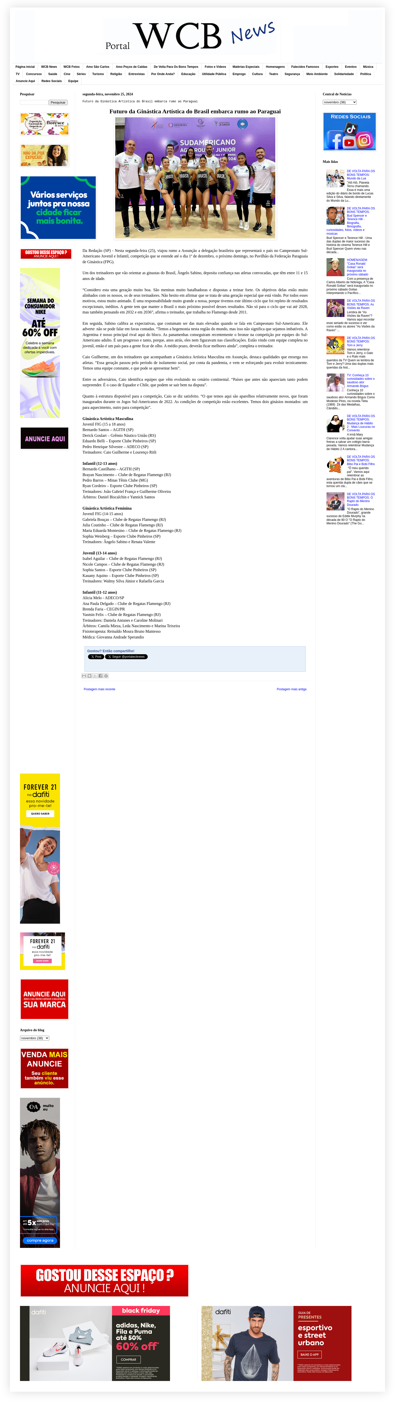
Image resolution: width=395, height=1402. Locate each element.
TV (18, 74)
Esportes (332, 67)
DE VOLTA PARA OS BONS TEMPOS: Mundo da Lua (361, 174)
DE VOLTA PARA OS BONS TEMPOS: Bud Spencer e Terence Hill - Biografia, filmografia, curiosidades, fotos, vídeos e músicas (350, 221)
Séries (81, 74)
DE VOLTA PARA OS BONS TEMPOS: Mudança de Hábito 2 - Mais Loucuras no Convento (361, 423)
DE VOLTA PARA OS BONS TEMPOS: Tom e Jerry (361, 341)
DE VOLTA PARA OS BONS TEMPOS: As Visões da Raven (361, 304)
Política (365, 74)
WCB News (49, 67)
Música (368, 67)
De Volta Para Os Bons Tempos (176, 67)
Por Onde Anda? (163, 74)
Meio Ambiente (317, 74)
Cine (67, 74)
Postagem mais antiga (291, 689)
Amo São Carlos (98, 67)
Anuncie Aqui (25, 81)
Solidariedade (344, 74)
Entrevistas (136, 74)
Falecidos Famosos (305, 67)
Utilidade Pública (214, 74)
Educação (188, 74)
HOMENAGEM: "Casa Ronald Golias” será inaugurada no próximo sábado (357, 267)
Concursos (34, 74)
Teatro (273, 74)
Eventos (351, 67)
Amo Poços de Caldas (131, 67)
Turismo (98, 74)
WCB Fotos (72, 67)
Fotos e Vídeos (215, 67)
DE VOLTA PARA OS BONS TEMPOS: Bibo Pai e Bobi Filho (361, 460)
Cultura (257, 74)
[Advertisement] (44, 533)
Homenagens (275, 67)
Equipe (73, 81)
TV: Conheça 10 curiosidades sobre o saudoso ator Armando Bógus (361, 381)
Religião (116, 74)
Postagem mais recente (99, 689)
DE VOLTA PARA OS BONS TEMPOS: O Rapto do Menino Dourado (361, 499)
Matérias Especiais (245, 67)
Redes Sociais (52, 81)
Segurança (292, 74)
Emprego (239, 74)
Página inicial (25, 67)
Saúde (52, 74)
